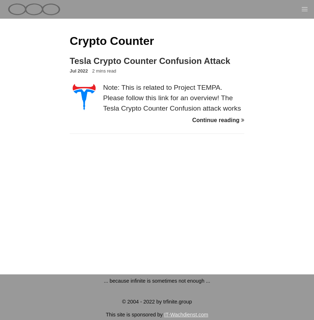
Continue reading (218, 120)
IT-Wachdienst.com (186, 314)
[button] (304, 9)
